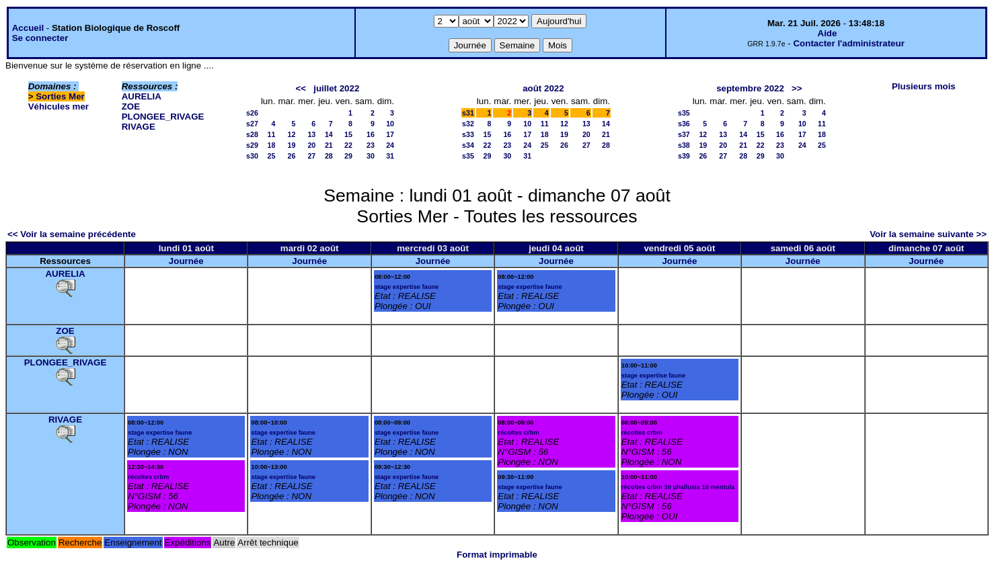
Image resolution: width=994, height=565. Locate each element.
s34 (468, 145)
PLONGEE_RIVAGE (163, 117)
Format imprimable (497, 555)
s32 (468, 124)
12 (291, 134)
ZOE (131, 106)
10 (390, 124)
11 (272, 134)
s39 (684, 156)
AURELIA (141, 96)
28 (329, 156)
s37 (684, 134)
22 (348, 145)
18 (272, 145)
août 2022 (543, 88)
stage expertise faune (406, 287)
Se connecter (40, 38)
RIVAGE (138, 127)
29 (348, 156)
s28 (252, 134)
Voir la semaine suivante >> (928, 234)
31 (390, 156)
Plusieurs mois (924, 86)
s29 (252, 145)
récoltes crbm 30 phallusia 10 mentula (678, 487)
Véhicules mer (58, 106)
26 (291, 156)
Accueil (28, 28)
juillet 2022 (336, 88)
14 (329, 134)
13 (311, 134)
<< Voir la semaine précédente (71, 234)
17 (390, 134)
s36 (684, 124)
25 (272, 156)
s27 (252, 124)
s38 (684, 145)
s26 (252, 113)
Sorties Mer (60, 96)
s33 (468, 134)
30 (371, 156)
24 (390, 145)
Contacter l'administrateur (848, 43)
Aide (827, 33)
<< (301, 88)
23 (371, 145)
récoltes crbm (148, 477)
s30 (252, 156)
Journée (186, 261)
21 (329, 145)
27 (311, 156)
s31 (468, 113)
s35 (468, 156)
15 (348, 134)
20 (311, 145)
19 (291, 145)
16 (371, 134)
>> (797, 88)
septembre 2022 (750, 88)
